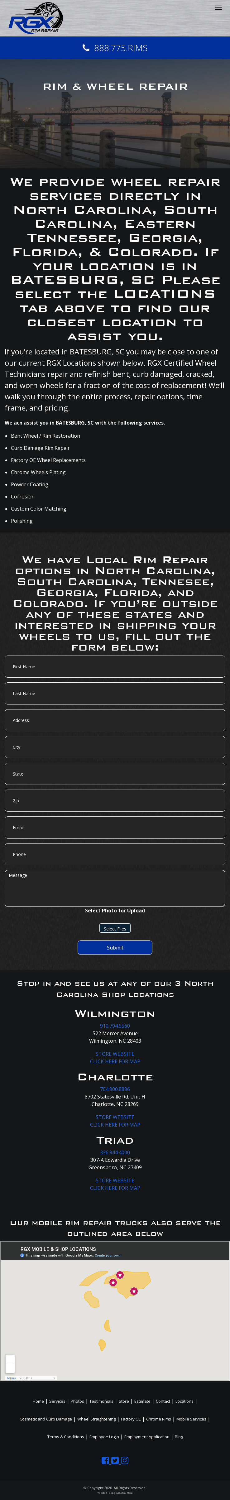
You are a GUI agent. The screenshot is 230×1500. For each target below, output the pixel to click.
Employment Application (147, 1437)
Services (57, 1401)
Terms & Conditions (65, 1437)
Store (124, 1401)
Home (38, 1401)
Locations (184, 1401)
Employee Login (104, 1437)
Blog (179, 1437)
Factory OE (131, 1419)
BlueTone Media (125, 1493)
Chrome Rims (158, 1419)
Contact (163, 1401)
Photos (77, 1401)
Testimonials (101, 1401)
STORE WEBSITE (115, 1053)
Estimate (142, 1401)
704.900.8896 (115, 1089)
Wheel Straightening (96, 1419)
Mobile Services (191, 1419)
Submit (115, 947)
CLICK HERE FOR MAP (115, 1061)
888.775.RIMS (115, 48)
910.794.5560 (115, 1025)
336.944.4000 (115, 1152)
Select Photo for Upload (115, 910)
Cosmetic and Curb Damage (46, 1419)
